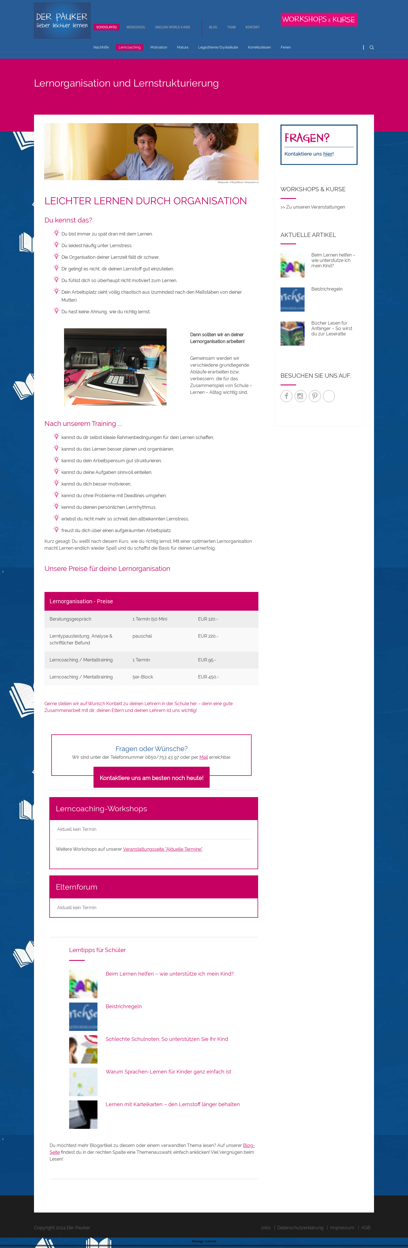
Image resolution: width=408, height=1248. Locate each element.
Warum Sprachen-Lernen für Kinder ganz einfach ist (168, 1082)
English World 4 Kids (172, 33)
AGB (366, 1237)
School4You (106, 33)
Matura (182, 53)
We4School (136, 33)
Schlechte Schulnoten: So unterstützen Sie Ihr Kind (167, 1049)
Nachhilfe (101, 53)
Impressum (342, 1237)
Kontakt (253, 33)
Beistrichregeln (124, 1016)
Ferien (286, 53)
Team (231, 33)
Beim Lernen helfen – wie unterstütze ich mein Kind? (170, 984)
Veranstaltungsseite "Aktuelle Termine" (162, 859)
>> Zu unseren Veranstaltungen (312, 217)
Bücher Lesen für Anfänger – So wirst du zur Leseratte (331, 338)
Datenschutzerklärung (300, 1237)
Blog (213, 33)
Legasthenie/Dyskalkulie (218, 53)
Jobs (265, 1237)
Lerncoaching (130, 53)
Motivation (158, 53)
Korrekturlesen (259, 53)
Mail (203, 767)
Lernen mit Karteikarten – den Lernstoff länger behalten (173, 1114)
